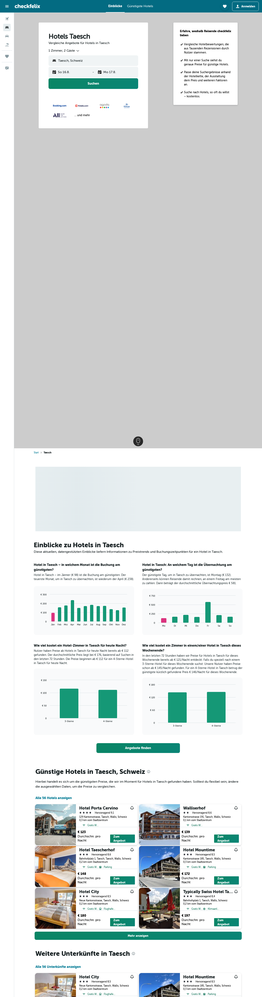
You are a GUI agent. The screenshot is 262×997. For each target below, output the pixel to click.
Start (36, 452)
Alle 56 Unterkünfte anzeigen (58, 967)
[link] (138, 748)
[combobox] (64, 51)
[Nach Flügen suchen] (7, 19)
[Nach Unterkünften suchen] (7, 27)
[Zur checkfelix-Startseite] (27, 6)
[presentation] (148, 771)
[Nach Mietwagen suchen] (7, 36)
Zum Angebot (119, 838)
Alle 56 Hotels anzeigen (53, 798)
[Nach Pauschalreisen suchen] (7, 45)
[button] (6, 6)
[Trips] (7, 56)
